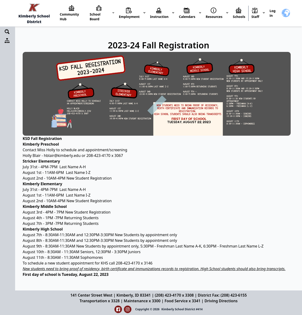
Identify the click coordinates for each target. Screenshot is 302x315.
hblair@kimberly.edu (62, 155)
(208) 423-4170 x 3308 (174, 295)
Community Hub (69, 16)
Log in (272, 13)
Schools (239, 16)
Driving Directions (221, 300)
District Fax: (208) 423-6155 (222, 295)
